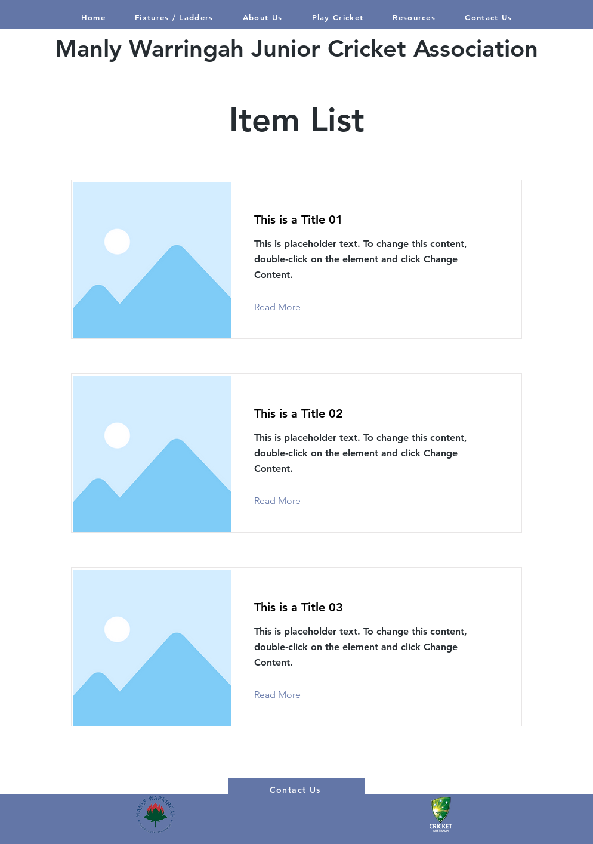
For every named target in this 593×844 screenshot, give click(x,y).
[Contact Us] (296, 790)
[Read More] (286, 307)
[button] (337, 17)
